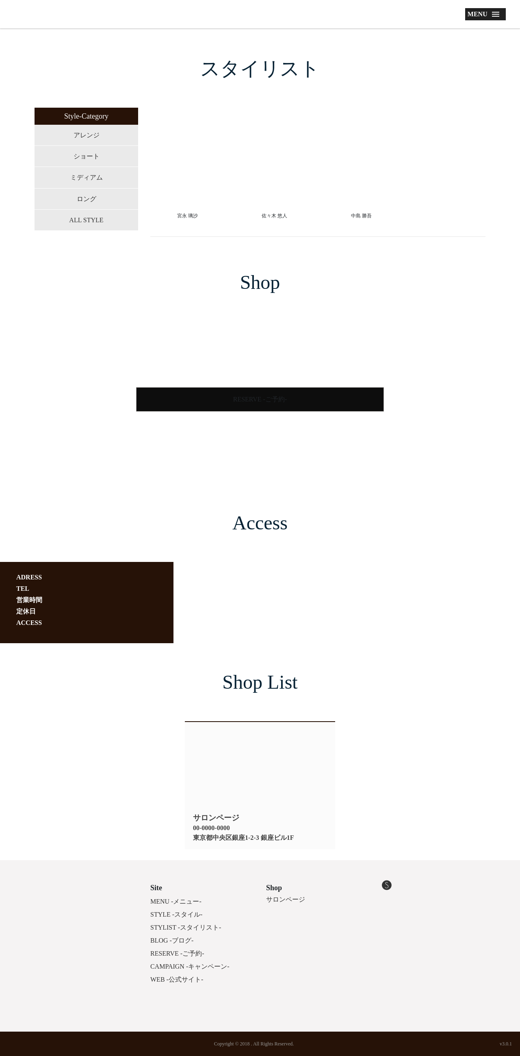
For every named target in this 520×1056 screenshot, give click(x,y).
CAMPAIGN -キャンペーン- (190, 966)
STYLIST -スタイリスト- (185, 927)
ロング (86, 198)
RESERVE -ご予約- (260, 399)
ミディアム (86, 177)
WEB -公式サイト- (176, 979)
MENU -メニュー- (176, 901)
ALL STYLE (86, 220)
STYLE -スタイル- (176, 914)
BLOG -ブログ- (171, 940)
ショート (87, 156)
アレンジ (87, 135)
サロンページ (285, 899)
